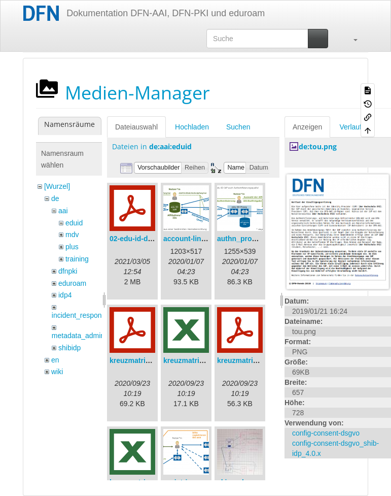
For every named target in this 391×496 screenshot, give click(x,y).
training (77, 259)
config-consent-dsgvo (326, 433)
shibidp (69, 348)
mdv (72, 234)
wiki (57, 372)
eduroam (72, 283)
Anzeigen (307, 127)
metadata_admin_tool (86, 336)
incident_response (81, 315)
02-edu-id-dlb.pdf (138, 239)
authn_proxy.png (245, 239)
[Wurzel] (57, 186)
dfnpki (67, 271)
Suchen (238, 127)
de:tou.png (318, 146)
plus (72, 247)
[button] (350, 38)
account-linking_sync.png (207, 239)
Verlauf (350, 127)
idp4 (65, 295)
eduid (74, 223)
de (55, 198)
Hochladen (192, 127)
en (55, 360)
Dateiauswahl (136, 127)
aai (63, 211)
